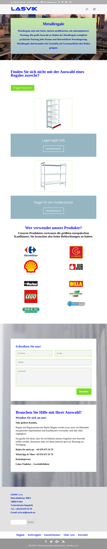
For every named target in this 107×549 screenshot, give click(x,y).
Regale (20, 535)
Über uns (69, 535)
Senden (84, 391)
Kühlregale (34, 535)
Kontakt (83, 535)
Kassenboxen (52, 535)
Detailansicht (53, 148)
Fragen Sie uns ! (22, 87)
